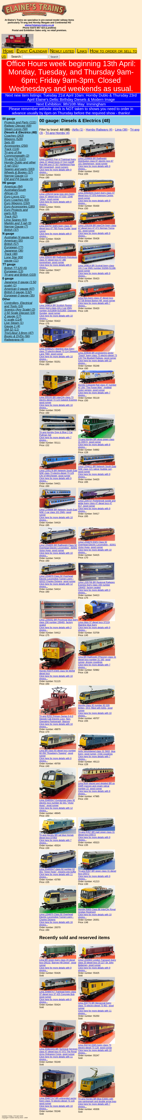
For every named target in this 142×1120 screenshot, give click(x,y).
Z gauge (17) (12, 316)
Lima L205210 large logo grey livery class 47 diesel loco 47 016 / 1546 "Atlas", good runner (56, 197)
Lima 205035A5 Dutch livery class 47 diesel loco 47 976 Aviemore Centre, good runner (96, 195)
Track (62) (11, 216)
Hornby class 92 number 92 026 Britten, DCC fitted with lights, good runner (95, 708)
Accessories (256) (16, 145)
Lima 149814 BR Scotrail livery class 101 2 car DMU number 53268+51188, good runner (97, 268)
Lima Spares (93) (15, 219)
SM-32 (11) (11, 329)
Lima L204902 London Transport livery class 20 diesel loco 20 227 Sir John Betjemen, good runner (97, 963)
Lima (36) (121, 129)
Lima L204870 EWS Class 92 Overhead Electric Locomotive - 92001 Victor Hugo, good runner (97, 545)
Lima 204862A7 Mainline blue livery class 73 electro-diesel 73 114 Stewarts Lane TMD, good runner (58, 351)
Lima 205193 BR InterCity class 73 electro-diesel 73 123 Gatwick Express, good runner (58, 400)
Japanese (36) (13, 250)
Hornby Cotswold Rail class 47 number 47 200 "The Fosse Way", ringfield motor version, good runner (97, 387)
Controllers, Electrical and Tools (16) (18, 304)
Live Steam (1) (13, 323)
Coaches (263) (14, 135)
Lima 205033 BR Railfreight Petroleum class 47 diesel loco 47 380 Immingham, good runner (58, 260)
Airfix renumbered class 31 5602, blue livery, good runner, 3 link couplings (96, 752)
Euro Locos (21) (14, 196)
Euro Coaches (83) (16, 199)
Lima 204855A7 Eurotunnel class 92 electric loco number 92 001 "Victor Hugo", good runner (57, 803)
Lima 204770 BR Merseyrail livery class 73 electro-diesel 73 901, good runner (96, 1006)
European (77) (13, 247)
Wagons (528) (13, 139)
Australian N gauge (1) (19, 237)
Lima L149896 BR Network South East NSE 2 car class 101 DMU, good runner (58, 512)
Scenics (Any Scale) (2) (19, 309)
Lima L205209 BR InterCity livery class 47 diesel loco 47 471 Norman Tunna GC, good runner (97, 228)
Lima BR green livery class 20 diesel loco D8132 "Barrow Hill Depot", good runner (57, 963)
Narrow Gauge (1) (16, 175)
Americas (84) (13, 186)
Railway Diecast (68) (17, 125)
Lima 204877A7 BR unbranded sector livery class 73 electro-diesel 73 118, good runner (57, 1101)
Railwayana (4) (14, 339)
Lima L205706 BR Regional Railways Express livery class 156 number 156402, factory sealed (96, 585)
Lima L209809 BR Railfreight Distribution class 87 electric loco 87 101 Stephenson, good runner (95, 161)
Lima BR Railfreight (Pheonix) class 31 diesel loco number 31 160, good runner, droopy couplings (97, 660)
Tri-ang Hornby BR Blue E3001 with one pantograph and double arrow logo (97, 1100)
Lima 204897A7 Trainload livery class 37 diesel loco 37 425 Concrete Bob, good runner (57, 994)
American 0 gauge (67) (19, 288)
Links (82, 50)
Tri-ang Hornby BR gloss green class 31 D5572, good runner (96, 440)
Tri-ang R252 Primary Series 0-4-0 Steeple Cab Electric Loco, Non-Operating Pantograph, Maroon (56, 719)
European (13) (13, 271)
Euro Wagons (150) (17, 203)
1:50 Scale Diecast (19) (19, 313)
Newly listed (62, 50)
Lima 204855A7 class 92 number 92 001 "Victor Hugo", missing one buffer (57, 870)
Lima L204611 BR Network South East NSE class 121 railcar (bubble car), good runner (97, 469)
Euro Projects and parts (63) (16, 211)
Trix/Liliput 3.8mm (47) (18, 333)
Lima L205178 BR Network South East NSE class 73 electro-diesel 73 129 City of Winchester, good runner (58, 473)
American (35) (13, 240)
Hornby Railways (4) (99, 129)
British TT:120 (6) (15, 268)
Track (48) (11, 254)
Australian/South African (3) (15, 191)
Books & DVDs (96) (17, 336)
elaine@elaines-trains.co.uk (39, 25)
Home (8, 50)
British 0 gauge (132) (18, 292)
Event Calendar (31, 50)
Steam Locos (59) (16, 129)
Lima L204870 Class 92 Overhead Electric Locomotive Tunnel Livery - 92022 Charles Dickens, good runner (57, 579)
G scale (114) (13, 319)
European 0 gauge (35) (19, 295)
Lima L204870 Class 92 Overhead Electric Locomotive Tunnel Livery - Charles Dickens (56, 917)
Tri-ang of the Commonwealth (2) (16, 154)
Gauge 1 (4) (12, 326)
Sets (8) (9, 142)
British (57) (11, 244)
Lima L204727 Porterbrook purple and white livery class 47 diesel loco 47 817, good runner (96, 503)
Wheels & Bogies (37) (18, 172)
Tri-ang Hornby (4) (57, 133)
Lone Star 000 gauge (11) (13, 259)
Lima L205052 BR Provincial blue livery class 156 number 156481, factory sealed (58, 622)
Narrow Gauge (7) (16, 226)
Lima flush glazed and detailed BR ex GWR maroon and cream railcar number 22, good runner (96, 786)
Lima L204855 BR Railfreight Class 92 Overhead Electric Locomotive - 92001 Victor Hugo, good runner (58, 548)
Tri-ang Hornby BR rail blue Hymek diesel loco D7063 (56, 836)
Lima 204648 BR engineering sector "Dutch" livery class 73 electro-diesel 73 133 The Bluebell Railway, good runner (97, 355)
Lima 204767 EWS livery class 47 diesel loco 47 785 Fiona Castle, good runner (57, 228)
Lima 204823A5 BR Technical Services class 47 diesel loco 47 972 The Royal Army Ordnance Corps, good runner (58, 1052)
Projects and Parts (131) (20, 122)
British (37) (11, 229)
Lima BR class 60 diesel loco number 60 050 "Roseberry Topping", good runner (57, 753)
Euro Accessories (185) (19, 206)
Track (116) (11, 149)
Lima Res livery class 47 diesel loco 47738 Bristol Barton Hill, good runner (96, 299)
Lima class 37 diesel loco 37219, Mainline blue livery (94, 623)
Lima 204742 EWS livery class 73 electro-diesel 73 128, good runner (95, 1046)
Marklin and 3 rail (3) (17, 223)
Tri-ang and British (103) (20, 274)
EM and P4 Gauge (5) (18, 179)
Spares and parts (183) (19, 169)
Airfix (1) (77, 129)
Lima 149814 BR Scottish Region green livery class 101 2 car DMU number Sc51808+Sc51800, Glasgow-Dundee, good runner (58, 309)
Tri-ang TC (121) (15, 159)
